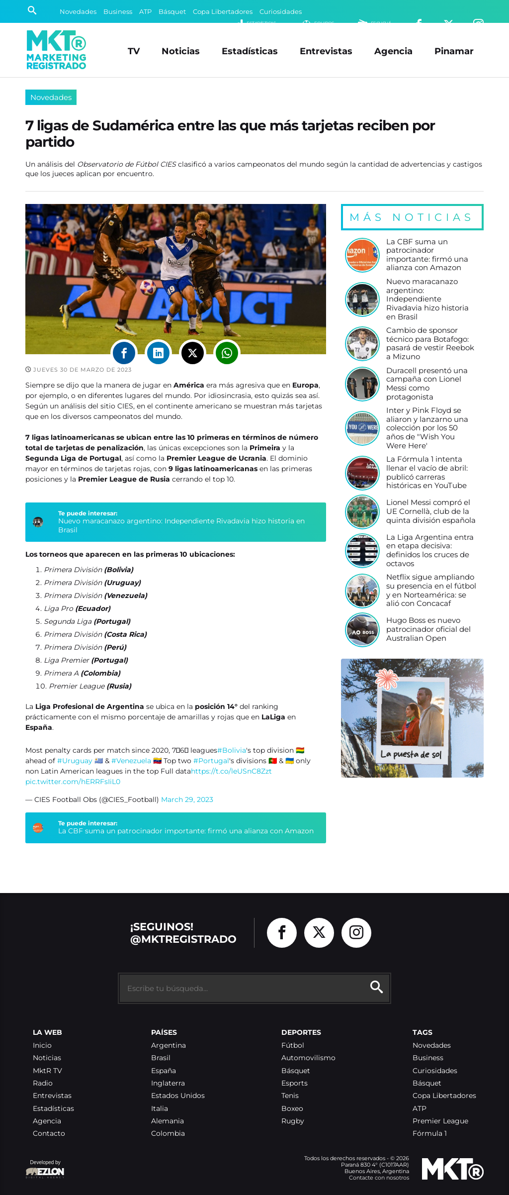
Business (117, 11)
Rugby (292, 1121)
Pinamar (454, 51)
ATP (145, 11)
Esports (294, 1083)
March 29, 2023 (187, 799)
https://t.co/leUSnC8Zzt (231, 771)
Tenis (290, 1095)
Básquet (172, 11)
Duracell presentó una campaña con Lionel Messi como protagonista (427, 384)
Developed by (45, 1170)
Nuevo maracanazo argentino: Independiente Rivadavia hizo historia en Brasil (181, 525)
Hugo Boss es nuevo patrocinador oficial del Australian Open (428, 629)
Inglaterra (168, 1083)
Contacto (49, 1133)
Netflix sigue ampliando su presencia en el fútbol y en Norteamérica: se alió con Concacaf (431, 590)
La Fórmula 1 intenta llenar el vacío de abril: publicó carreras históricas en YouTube (427, 472)
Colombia (168, 1133)
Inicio (42, 1045)
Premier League (440, 1121)
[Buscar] (32, 11)
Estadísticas (250, 51)
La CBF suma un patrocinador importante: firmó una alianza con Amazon (186, 830)
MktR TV (47, 1071)
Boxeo (292, 1108)
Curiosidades (280, 11)
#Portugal (211, 760)
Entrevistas (326, 51)
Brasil (160, 1058)
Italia (159, 1108)
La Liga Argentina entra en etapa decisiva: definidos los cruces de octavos (430, 550)
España (163, 1071)
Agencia (393, 51)
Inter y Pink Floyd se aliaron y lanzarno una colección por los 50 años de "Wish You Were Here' (427, 428)
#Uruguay (74, 760)
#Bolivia (231, 750)
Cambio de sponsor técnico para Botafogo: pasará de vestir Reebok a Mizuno (430, 343)
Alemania (167, 1121)
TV (134, 51)
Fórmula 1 (430, 1133)
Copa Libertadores (223, 11)
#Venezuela (131, 760)
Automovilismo (308, 1058)
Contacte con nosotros (379, 1177)
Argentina (168, 1045)
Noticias (181, 51)
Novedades (78, 11)
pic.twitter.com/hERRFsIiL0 (72, 781)
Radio (43, 1083)
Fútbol (292, 1045)
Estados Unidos (178, 1095)
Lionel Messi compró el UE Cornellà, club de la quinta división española (431, 511)
